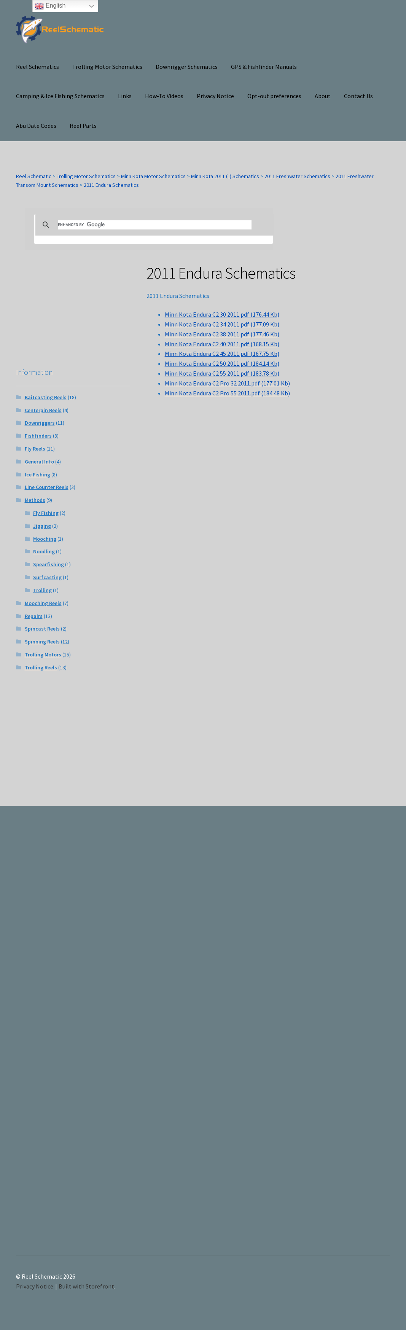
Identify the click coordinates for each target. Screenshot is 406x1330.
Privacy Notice (215, 96)
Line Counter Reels (46, 487)
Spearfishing (48, 564)
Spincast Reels (42, 628)
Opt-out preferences (274, 96)
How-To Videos (164, 96)
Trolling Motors (43, 654)
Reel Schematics (37, 66)
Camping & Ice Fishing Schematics (60, 96)
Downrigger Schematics (187, 66)
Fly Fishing (46, 513)
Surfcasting (47, 577)
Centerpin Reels (43, 410)
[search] (155, 224)
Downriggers (40, 422)
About (323, 96)
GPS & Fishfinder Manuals (264, 66)
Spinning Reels (42, 641)
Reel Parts (83, 125)
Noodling (44, 551)
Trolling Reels (41, 667)
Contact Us (358, 96)
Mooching (44, 538)
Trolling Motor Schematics (107, 66)
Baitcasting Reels (46, 397)
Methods (35, 500)
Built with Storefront (86, 1286)
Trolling (42, 590)
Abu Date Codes (36, 125)
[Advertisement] (333, 1037)
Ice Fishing (37, 474)
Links (125, 96)
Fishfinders (38, 435)
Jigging (42, 525)
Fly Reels (35, 448)
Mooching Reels (43, 603)
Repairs (34, 616)
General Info (39, 461)
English (50, 6)
